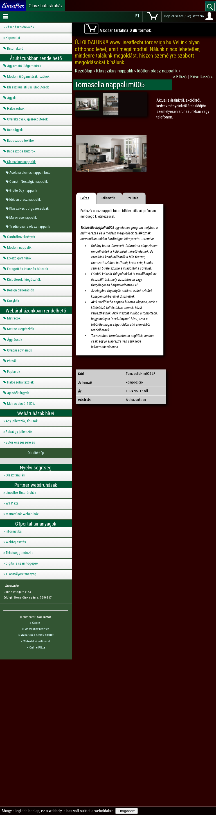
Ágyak (11, 98)
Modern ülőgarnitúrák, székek (28, 76)
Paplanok (13, 371)
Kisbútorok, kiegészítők (24, 279)
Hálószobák (15, 108)
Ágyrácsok (14, 339)
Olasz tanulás (15, 475)
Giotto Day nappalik (23, 190)
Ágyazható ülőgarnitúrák (24, 66)
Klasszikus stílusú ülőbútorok (28, 87)
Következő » (201, 76)
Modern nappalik (19, 247)
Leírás (84, 198)
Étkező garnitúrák (19, 258)
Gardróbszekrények (21, 237)
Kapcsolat (13, 38)
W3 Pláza (12, 503)
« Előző (180, 76)
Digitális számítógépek (22, 563)
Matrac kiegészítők (20, 329)
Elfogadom (127, 811)
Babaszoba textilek (20, 140)
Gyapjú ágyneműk (19, 350)
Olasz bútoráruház (46, 5)
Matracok (14, 318)
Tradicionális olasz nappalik (29, 226)
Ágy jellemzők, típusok (22, 421)
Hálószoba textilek (20, 382)
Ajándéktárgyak (18, 393)
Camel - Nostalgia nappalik (28, 181)
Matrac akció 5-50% (21, 403)
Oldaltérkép (36, 453)
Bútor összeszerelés (20, 442)
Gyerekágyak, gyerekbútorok (27, 119)
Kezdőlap (84, 71)
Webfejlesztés (16, 542)
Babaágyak (15, 130)
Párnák (12, 361)
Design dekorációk (20, 290)
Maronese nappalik (23, 217)
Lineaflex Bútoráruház (21, 492)
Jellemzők (108, 198)
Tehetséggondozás (19, 553)
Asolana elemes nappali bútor (30, 172)
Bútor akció (15, 48)
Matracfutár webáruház (22, 514)
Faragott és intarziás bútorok (27, 269)
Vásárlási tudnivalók (20, 27)
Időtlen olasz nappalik (25, 199)
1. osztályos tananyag (21, 574)
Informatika (14, 531)
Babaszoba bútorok (21, 151)
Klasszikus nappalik (21, 162)
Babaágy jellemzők (19, 432)
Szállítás (132, 198)
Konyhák (13, 301)
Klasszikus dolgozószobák (29, 208)
